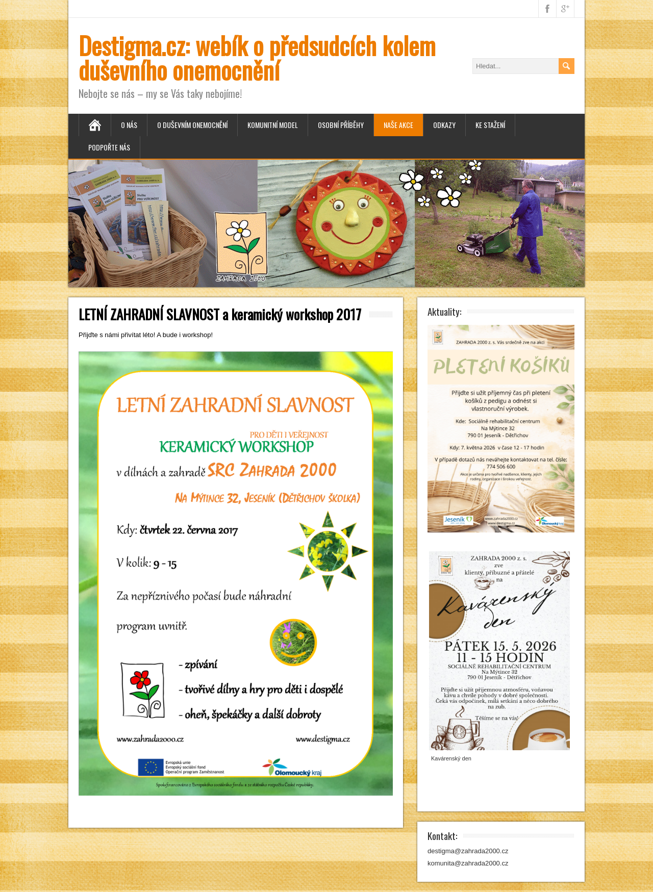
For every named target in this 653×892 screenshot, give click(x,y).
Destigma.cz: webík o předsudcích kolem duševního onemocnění (257, 57)
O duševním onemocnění (192, 124)
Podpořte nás (109, 147)
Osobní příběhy (341, 124)
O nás (129, 124)
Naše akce (398, 124)
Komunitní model (272, 124)
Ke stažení (490, 124)
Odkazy (444, 124)
